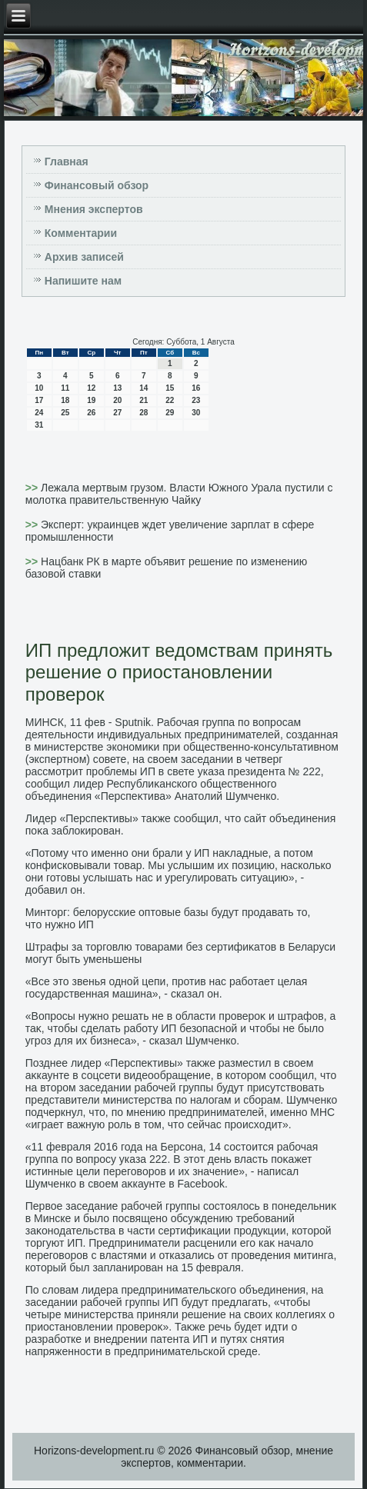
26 (91, 412)
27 (117, 412)
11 (65, 388)
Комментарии (81, 233)
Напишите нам (83, 281)
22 (169, 400)
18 (65, 400)
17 (39, 400)
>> (33, 487)
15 (169, 388)
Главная (66, 161)
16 (196, 388)
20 (117, 400)
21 (143, 400)
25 (65, 412)
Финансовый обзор (96, 185)
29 (169, 412)
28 (143, 412)
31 (39, 425)
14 (143, 388)
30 (196, 412)
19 (91, 400)
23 (196, 400)
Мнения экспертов (94, 209)
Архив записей (84, 257)
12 (91, 388)
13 (117, 388)
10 (39, 388)
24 (39, 412)
